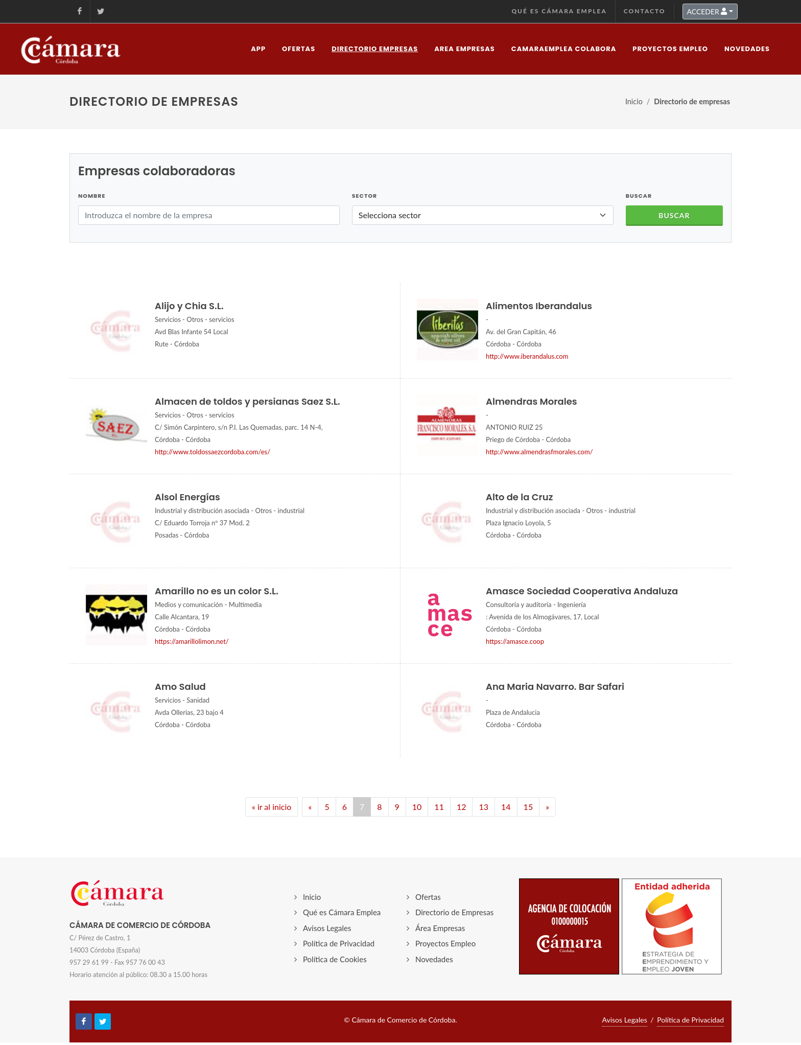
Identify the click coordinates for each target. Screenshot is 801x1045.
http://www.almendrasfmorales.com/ (539, 452)
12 (461, 806)
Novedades (434, 959)
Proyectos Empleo (445, 943)
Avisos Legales (327, 928)
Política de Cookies (335, 959)
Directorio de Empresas (454, 912)
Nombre (91, 196)
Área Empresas (440, 928)
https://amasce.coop (515, 641)
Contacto (645, 11)
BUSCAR (639, 196)
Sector (364, 196)
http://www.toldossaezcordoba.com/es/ (212, 452)
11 (439, 806)
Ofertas (428, 896)
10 (417, 806)
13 (483, 806)
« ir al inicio (271, 806)
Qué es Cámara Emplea (558, 11)
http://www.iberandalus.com (527, 356)
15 (528, 806)
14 (506, 806)
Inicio (634, 101)
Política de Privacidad (338, 943)
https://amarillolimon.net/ (192, 641)
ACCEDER (707, 11)
